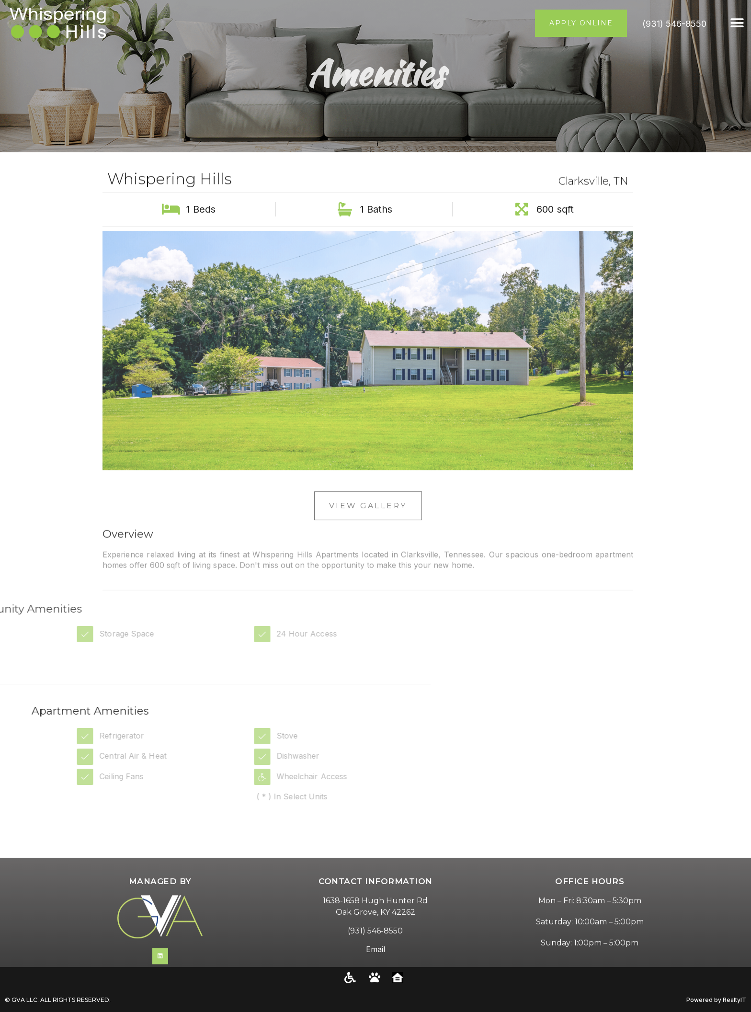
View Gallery (368, 518)
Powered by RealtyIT (716, 999)
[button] (737, 23)
